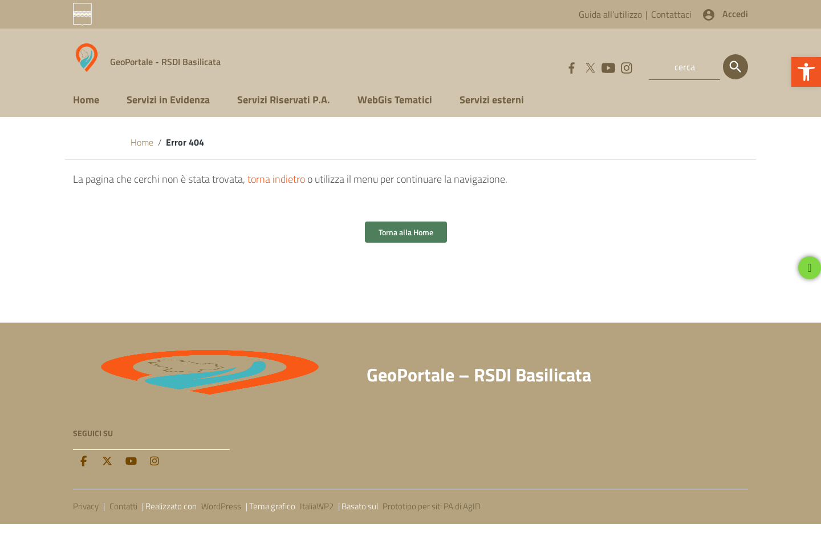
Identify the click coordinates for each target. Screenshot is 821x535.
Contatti (123, 517)
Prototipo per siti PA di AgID (432, 517)
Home (86, 110)
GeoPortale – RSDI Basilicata (479, 386)
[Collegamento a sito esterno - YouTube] (608, 67)
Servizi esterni (492, 110)
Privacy (86, 517)
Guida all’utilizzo (610, 14)
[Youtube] (131, 472)
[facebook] (83, 472)
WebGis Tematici (394, 110)
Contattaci (671, 14)
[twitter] (107, 472)
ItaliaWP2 (317, 517)
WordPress (221, 517)
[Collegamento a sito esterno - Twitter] (589, 67)
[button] (806, 72)
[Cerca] (735, 66)
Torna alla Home (406, 244)
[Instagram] (154, 472)
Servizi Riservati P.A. (283, 110)
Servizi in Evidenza (168, 110)
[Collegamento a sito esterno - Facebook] (571, 67)
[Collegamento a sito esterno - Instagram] (626, 67)
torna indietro (276, 190)
